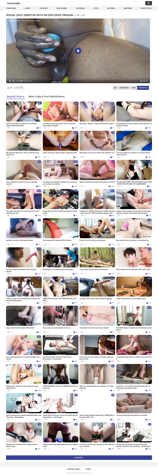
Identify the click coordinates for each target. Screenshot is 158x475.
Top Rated (43, 8)
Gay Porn (111, 8)
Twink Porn (11, 8)
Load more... (79, 457)
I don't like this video (11, 88)
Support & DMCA (73, 469)
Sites (96, 8)
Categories (80, 8)
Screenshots (124, 88)
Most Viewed (62, 8)
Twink (13, 3)
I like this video (8, 88)
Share (133, 88)
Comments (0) (143, 88)
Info (115, 88)
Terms (88, 469)
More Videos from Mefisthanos (46, 96)
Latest (27, 8)
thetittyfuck (146, 8)
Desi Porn (127, 8)
